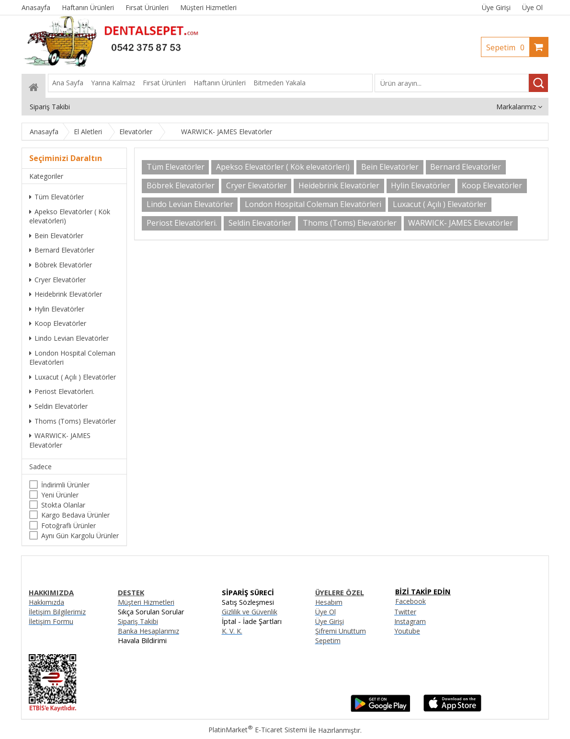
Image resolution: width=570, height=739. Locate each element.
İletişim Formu (51, 621)
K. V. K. (232, 630)
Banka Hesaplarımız (148, 630)
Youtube (407, 630)
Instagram (410, 621)
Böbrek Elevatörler (60, 264)
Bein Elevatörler (56, 235)
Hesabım (328, 602)
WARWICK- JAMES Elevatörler (60, 440)
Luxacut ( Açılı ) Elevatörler (72, 376)
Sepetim (507, 47)
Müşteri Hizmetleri (146, 602)
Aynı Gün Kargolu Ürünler (80, 535)
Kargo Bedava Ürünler (75, 515)
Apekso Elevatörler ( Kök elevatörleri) (69, 216)
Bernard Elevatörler (61, 249)
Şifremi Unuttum (340, 630)
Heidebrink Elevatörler (65, 294)
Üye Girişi (496, 7)
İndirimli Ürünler (65, 484)
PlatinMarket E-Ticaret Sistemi (257, 729)
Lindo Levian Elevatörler (69, 338)
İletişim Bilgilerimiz (57, 611)
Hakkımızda (46, 602)
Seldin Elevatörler (58, 406)
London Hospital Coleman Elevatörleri (72, 357)
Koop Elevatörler (57, 323)
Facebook (410, 601)
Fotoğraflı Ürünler (68, 525)
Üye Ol (532, 7)
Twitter (405, 611)
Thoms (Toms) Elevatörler (72, 421)
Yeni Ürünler (60, 494)
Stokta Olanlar (63, 504)
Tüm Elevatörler (56, 196)
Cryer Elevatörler (57, 279)
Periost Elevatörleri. (61, 391)
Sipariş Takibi (138, 621)
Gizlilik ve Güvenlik (249, 611)
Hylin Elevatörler (56, 308)
